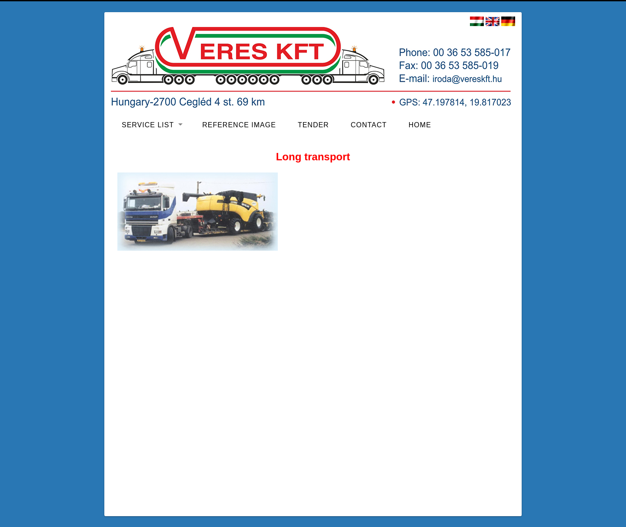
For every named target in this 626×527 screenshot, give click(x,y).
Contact (369, 125)
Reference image (239, 125)
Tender (313, 125)
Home (420, 125)
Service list (148, 125)
